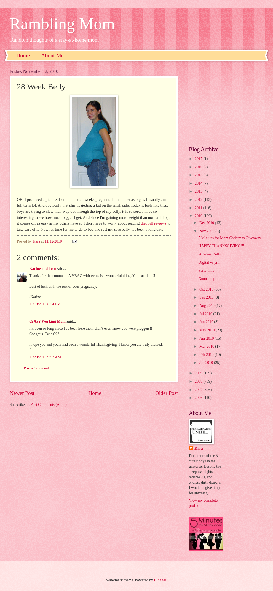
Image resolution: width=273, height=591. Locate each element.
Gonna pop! (207, 279)
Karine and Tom (42, 269)
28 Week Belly (209, 254)
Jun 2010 (206, 322)
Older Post (166, 393)
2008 (199, 381)
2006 (199, 398)
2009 (199, 373)
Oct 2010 (206, 289)
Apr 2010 (207, 338)
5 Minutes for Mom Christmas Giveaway (229, 238)
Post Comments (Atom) (49, 405)
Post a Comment (36, 368)
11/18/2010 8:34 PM (45, 304)
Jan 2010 (206, 363)
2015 (199, 175)
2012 (199, 200)
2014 (199, 183)
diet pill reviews (153, 223)
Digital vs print (209, 262)
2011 (199, 208)
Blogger (160, 580)
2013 (199, 191)
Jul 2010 (206, 314)
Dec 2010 (207, 223)
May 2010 (207, 330)
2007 (199, 390)
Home (23, 55)
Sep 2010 (207, 297)
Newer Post (22, 393)
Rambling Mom (62, 24)
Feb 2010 (207, 355)
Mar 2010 (207, 346)
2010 (199, 216)
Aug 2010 (207, 306)
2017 (199, 159)
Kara (198, 448)
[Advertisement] (226, 103)
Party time (206, 270)
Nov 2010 (207, 231)
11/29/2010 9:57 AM (45, 357)
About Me (52, 55)
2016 (199, 167)
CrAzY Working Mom (47, 321)
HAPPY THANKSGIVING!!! (221, 246)
